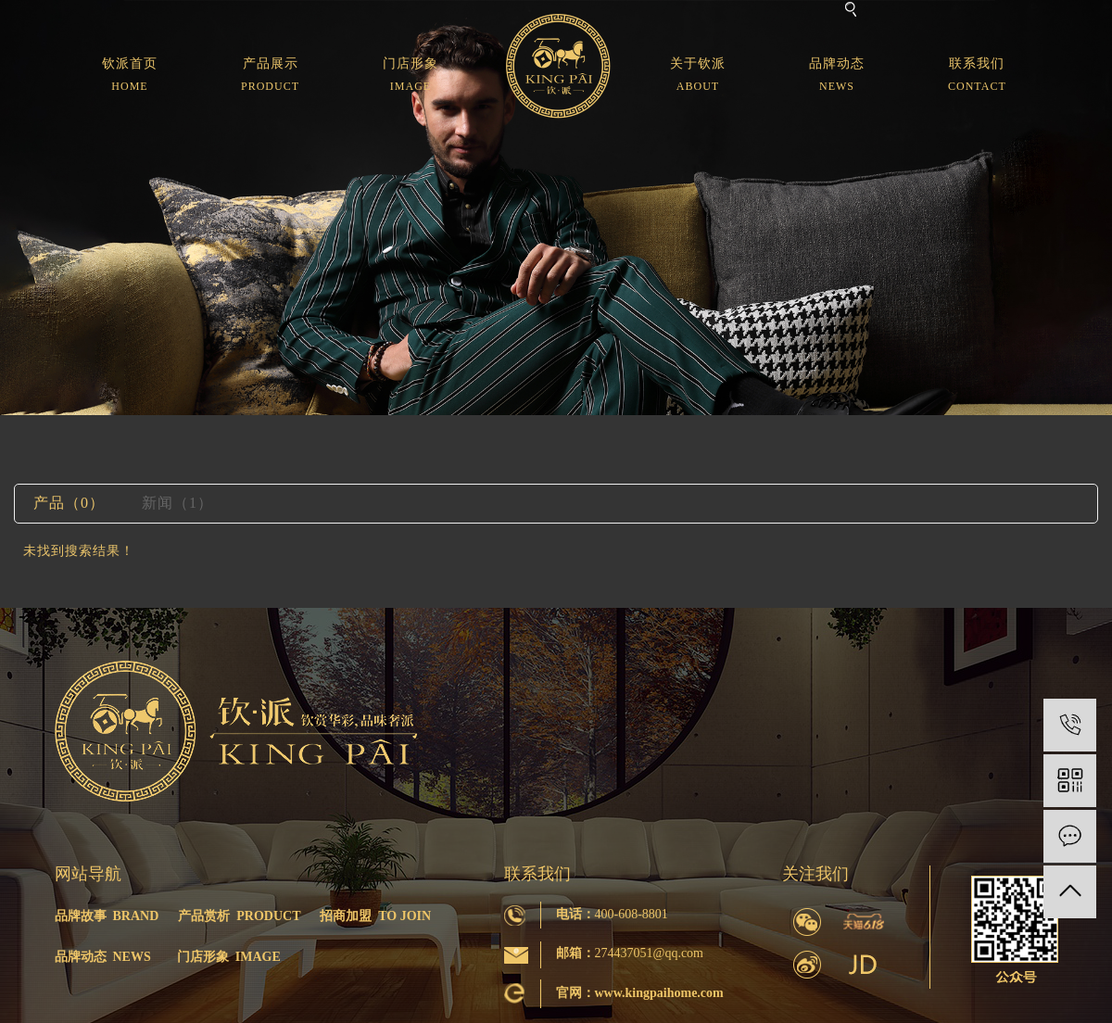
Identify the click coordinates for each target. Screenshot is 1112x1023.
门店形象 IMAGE (229, 957)
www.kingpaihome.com (659, 993)
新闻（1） (177, 503)
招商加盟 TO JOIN (375, 916)
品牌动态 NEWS (103, 957)
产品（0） (69, 503)
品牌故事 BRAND (107, 916)
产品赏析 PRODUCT (239, 916)
